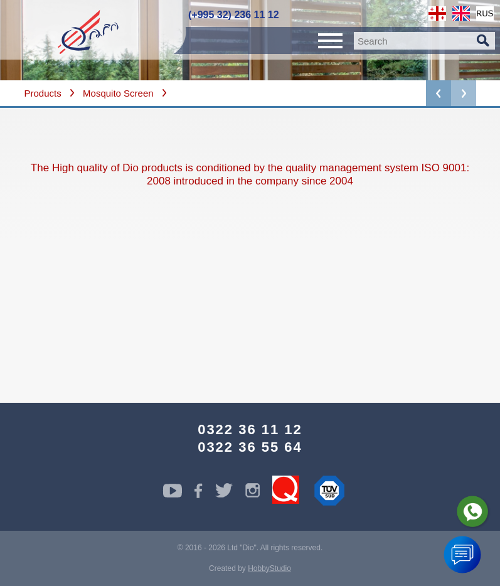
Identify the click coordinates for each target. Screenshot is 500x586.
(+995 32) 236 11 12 (233, 14)
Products (42, 93)
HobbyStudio (269, 568)
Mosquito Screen (118, 93)
